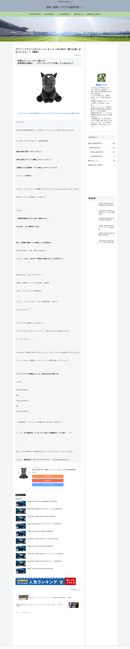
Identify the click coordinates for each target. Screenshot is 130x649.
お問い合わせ (112, 644)
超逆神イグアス (101, 85)
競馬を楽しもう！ (20, 487)
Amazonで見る (39, 476)
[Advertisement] (48, 620)
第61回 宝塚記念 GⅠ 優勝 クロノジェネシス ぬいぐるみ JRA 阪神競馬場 (53, 469)
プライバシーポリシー (101, 644)
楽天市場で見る (55, 476)
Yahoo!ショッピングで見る (71, 476)
